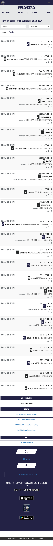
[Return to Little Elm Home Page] (3, 2)
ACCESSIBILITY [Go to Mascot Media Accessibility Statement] (23, 538)
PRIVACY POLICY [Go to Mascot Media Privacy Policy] (12, 538)
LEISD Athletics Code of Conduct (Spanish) (26, 414)
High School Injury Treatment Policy (26, 430)
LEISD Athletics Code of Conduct (26, 419)
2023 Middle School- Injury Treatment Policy (26, 425)
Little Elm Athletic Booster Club (27, 474)
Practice (11, 32)
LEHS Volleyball (26, 459)
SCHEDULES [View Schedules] (6, 13)
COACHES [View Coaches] (35, 13)
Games (4, 32)
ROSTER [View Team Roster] (20, 13)
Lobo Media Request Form (26, 443)
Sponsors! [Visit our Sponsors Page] (35, 490)
